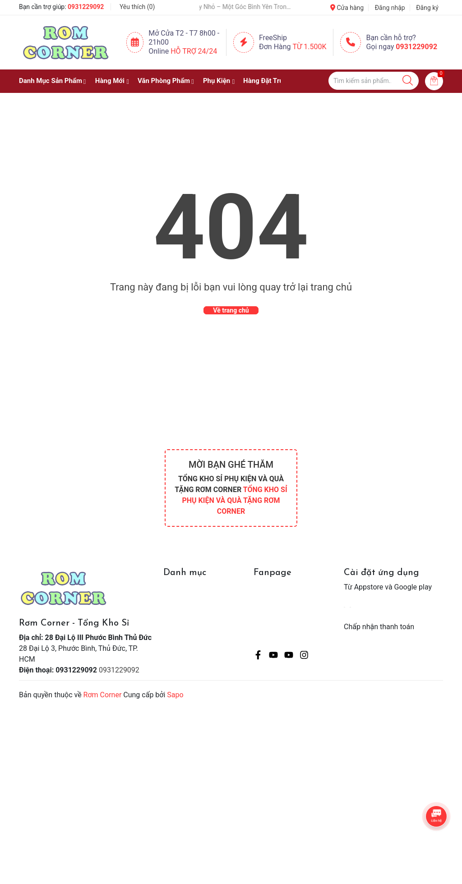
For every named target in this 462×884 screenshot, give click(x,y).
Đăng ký (427, 7)
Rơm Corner (102, 695)
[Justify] (407, 81)
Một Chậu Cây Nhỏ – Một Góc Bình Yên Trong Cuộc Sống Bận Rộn (234, 6)
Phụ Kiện (216, 81)
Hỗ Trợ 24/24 (194, 51)
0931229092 (86, 6)
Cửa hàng (347, 7)
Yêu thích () (137, 6)
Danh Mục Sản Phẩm (50, 81)
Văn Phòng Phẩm (164, 81)
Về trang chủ (231, 310)
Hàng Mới (110, 81)
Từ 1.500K (310, 46)
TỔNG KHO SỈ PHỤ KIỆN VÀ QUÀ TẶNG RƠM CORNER (234, 500)
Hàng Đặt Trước (267, 81)
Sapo (175, 695)
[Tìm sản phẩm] (373, 81)
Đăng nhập (390, 7)
